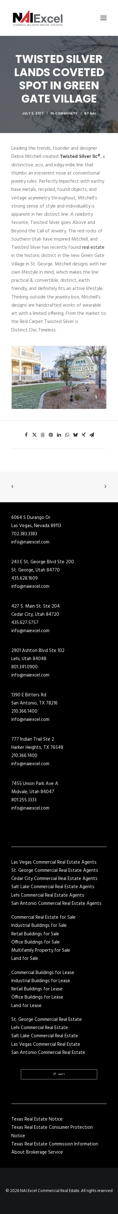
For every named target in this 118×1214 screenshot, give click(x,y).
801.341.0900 (24, 667)
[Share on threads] (43, 435)
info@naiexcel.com (30, 542)
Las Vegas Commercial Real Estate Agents (54, 862)
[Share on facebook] (26, 435)
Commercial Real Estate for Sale (43, 917)
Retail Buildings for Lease (37, 989)
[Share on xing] (83, 435)
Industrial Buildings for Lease (40, 981)
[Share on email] (92, 435)
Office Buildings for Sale (35, 942)
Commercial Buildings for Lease (42, 973)
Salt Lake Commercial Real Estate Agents (52, 887)
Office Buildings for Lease (37, 997)
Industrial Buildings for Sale (39, 925)
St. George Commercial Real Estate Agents (54, 870)
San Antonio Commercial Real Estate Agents (56, 903)
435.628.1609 (24, 578)
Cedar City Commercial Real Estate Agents (54, 879)
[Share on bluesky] (75, 435)
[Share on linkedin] (59, 435)
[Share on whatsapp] (67, 435)
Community (66, 113)
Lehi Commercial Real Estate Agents (47, 895)
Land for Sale (24, 958)
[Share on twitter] (34, 435)
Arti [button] (59, 1074)
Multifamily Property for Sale (40, 950)
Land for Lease (26, 1006)
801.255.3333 (24, 800)
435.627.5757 (24, 622)
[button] (103, 18)
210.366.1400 (24, 711)
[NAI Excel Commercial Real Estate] (37, 17)
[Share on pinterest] (51, 435)
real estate (93, 247)
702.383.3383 (24, 534)
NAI (93, 113)
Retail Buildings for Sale (35, 934)
